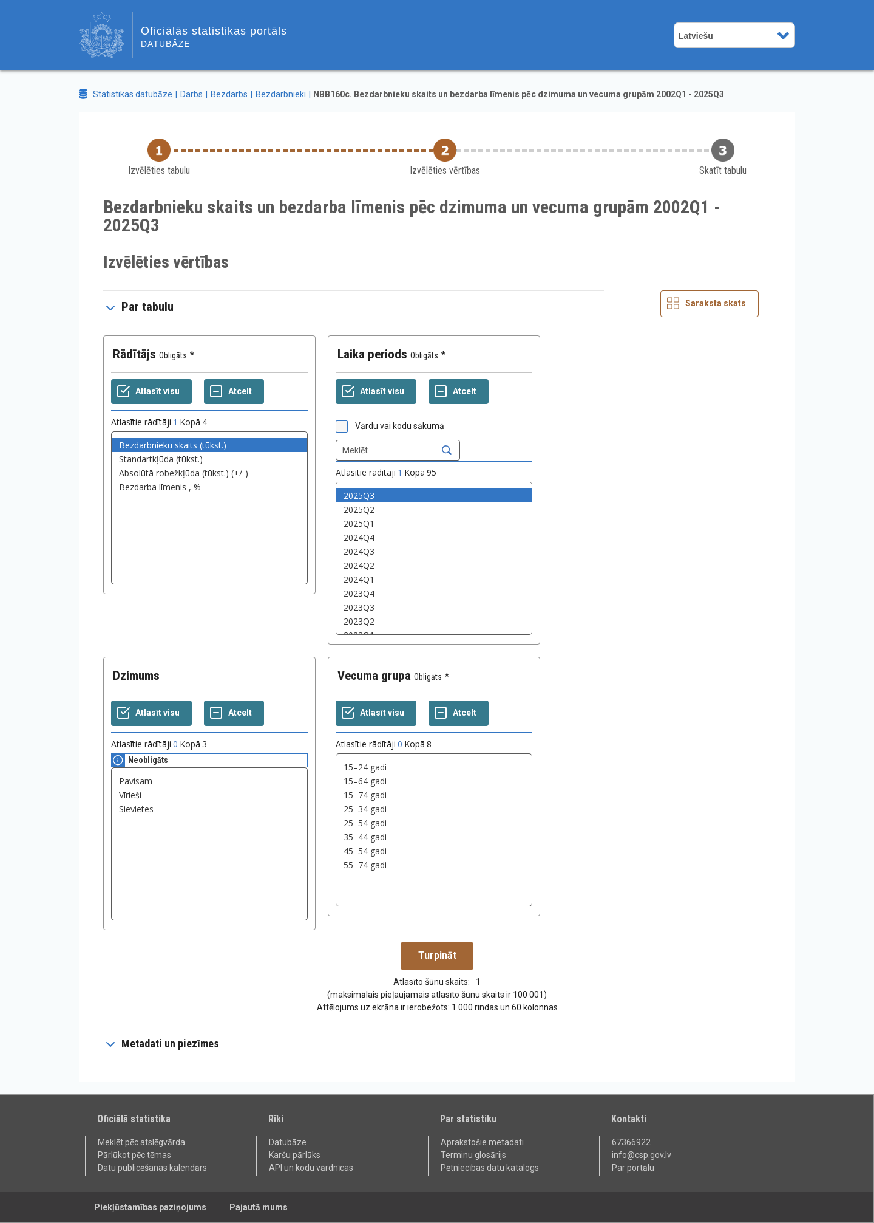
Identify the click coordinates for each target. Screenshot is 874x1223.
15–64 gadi (434, 781)
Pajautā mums (258, 1207)
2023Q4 (434, 593)
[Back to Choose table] (159, 158)
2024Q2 (434, 565)
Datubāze (288, 1142)
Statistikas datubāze (132, 94)
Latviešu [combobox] (696, 36)
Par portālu (633, 1168)
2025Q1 (434, 523)
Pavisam (209, 781)
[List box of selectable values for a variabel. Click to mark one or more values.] (209, 507)
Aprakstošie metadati (482, 1142)
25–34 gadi (434, 809)
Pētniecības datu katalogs (490, 1168)
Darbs (191, 94)
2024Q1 (434, 579)
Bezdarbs (229, 94)
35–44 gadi (434, 837)
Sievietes (209, 809)
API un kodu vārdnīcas (311, 1168)
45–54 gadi (434, 851)
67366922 (631, 1142)
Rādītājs (134, 354)
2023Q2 (434, 621)
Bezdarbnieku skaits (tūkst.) (209, 445)
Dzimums (136, 675)
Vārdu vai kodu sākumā (399, 426)
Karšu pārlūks (294, 1155)
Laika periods (372, 354)
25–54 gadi (434, 823)
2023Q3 (434, 607)
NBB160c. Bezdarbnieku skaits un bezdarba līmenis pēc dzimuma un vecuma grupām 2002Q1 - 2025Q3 (518, 94)
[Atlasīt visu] (151, 392)
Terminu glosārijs (473, 1155)
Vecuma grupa (374, 675)
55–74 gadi (434, 865)
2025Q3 (434, 495)
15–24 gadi (434, 767)
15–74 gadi (434, 795)
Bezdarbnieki (281, 94)
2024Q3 (434, 551)
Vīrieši (209, 795)
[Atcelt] (234, 392)
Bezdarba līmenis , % (209, 487)
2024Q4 (434, 537)
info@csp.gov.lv (641, 1155)
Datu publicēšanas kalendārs (152, 1168)
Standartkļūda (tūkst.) (209, 459)
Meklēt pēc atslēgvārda (141, 1142)
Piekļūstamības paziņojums (150, 1207)
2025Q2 (434, 509)
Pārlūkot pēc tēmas (134, 1155)
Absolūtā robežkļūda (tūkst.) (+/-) (209, 473)
